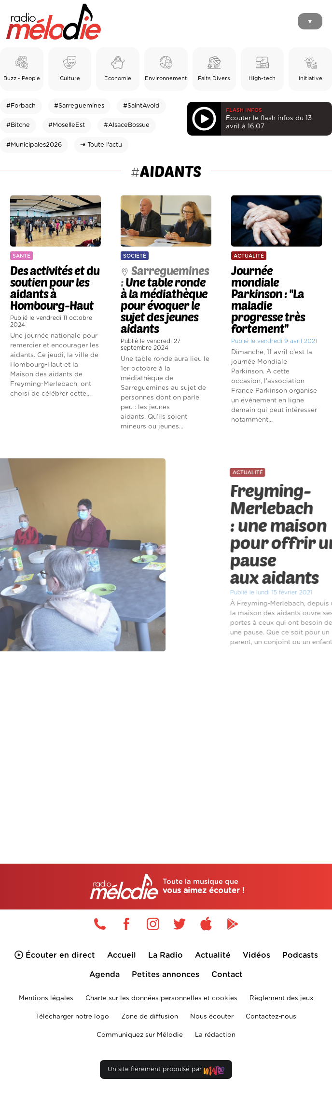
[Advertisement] (166, 740)
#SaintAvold (141, 106)
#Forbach (21, 106)
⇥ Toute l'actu (101, 145)
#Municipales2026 (34, 145)
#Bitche (18, 125)
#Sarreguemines (79, 106)
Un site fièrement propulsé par (166, 1071)
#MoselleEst (66, 125)
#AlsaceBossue (127, 125)
